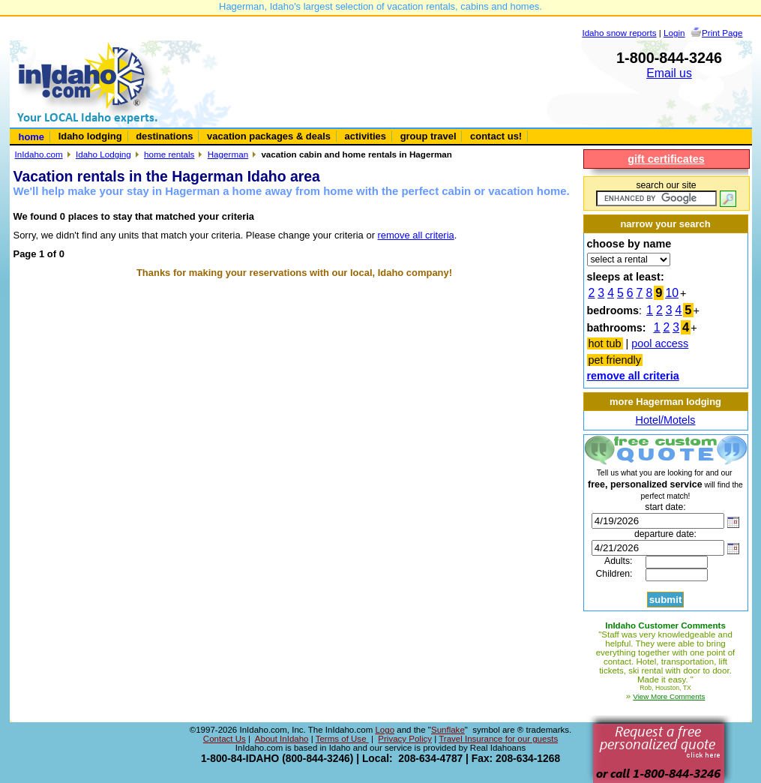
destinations (164, 136)
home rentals (169, 154)
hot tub (605, 344)
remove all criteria (416, 235)
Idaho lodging (90, 136)
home (32, 136)
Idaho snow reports (619, 33)
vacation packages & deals (269, 136)
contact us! (496, 136)
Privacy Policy (405, 738)
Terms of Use (342, 738)
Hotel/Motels (666, 420)
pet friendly (615, 360)
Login (674, 33)
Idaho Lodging (103, 154)
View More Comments (669, 696)
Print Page (722, 33)
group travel (428, 136)
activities (365, 136)
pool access (659, 344)
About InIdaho (282, 738)
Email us (669, 73)
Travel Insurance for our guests (498, 738)
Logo (384, 729)
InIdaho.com (39, 154)
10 (672, 292)
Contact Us (224, 738)
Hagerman (228, 154)
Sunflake (448, 729)
